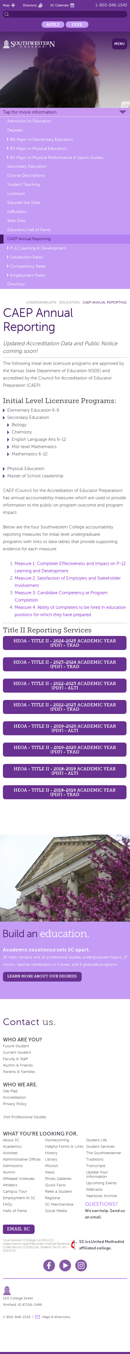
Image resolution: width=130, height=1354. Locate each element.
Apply (53, 24)
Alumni (9, 1172)
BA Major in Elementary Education (41, 139)
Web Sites (16, 221)
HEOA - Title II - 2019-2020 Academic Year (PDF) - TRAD (65, 749)
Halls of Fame (15, 1211)
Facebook (49, 1265)
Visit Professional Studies (24, 1117)
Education (69, 302)
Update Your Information (97, 1174)
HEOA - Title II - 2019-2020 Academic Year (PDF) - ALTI (65, 728)
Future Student (16, 1046)
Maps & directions (56, 1317)
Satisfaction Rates (26, 257)
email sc (18, 1228)
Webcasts (94, 1189)
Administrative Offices (22, 1159)
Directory (30, 5)
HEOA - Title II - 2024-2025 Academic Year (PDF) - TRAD (64, 643)
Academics (12, 1147)
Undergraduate (41, 302)
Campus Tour (15, 1192)
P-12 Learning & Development (38, 248)
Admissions (13, 1166)
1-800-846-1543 (111, 5)
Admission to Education (29, 121)
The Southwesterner (103, 1153)
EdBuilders (16, 211)
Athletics (10, 1185)
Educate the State (23, 202)
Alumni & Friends (18, 1065)
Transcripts (96, 1166)
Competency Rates (28, 266)
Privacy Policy (14, 1104)
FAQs (7, 1204)
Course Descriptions (26, 175)
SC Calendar (59, 5)
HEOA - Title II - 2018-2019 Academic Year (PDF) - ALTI (65, 771)
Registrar (52, 1198)
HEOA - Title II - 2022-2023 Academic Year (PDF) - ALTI (64, 685)
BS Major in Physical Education (38, 148)
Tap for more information (29, 112)
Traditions (95, 1159)
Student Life (96, 1140)
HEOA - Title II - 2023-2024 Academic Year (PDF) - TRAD (64, 664)
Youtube (65, 1265)
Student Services (100, 1147)
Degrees (15, 130)
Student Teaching (23, 184)
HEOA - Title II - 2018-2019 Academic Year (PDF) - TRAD (65, 792)
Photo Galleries (58, 1179)
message (37, 1317)
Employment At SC (19, 1198)
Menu (119, 44)
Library (51, 1159)
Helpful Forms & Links (64, 1147)
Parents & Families (19, 1072)
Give (77, 24)
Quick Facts (55, 1185)
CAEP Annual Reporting (29, 239)
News (50, 1172)
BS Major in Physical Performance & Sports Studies (57, 157)
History (51, 1153)
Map (6, 5)
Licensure (16, 193)
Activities (10, 1153)
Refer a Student (58, 1192)
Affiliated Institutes (19, 1179)
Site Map (10, 1091)
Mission (51, 1166)
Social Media (56, 1211)
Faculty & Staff (15, 1059)
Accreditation (14, 1097)
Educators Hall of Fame (28, 230)
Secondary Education (27, 166)
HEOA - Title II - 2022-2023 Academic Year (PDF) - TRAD (64, 707)
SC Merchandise (59, 1204)
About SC (11, 1140)
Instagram (81, 1265)
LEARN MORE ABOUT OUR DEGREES (42, 976)
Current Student (17, 1052)
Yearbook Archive (101, 1196)
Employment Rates (27, 275)
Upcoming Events (101, 1183)
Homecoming (57, 1140)
